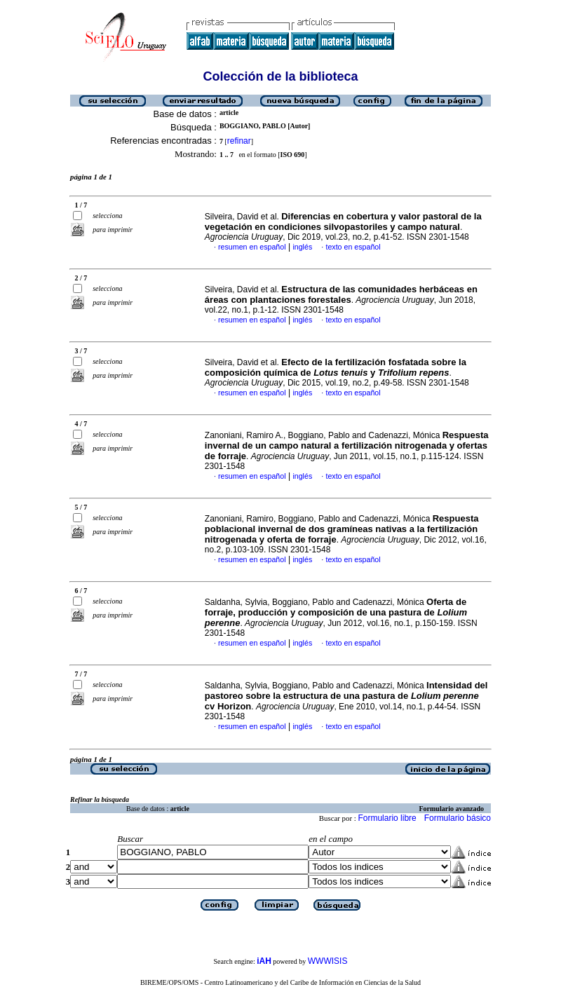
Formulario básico (457, 818)
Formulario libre (387, 818)
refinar (239, 141)
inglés (302, 247)
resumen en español (252, 247)
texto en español (352, 247)
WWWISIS (328, 961)
